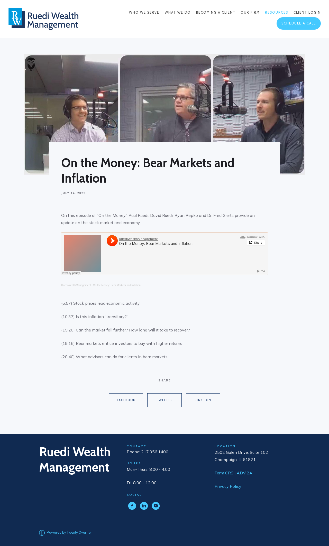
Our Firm (250, 12)
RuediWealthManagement (76, 285)
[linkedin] (144, 506)
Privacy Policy (228, 486)
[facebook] (132, 506)
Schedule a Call (298, 23)
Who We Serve (144, 12)
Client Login (307, 12)
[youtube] (156, 506)
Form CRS (224, 472)
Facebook (126, 400)
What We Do (178, 12)
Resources (276, 12)
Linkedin (203, 400)
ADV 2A (244, 472)
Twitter (164, 400)
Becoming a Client (215, 12)
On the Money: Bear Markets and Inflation (117, 285)
